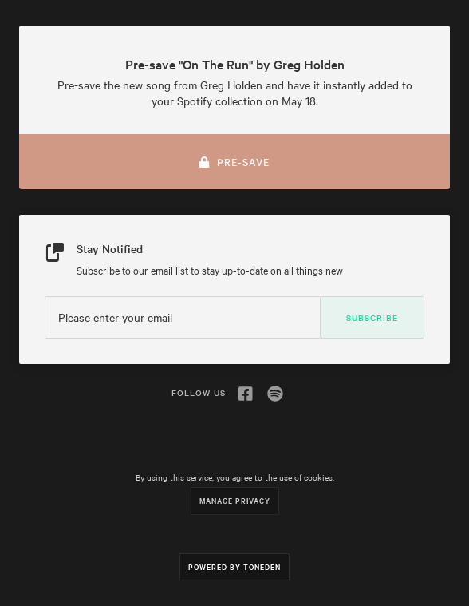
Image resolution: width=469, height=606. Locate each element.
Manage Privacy (234, 500)
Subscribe (372, 317)
